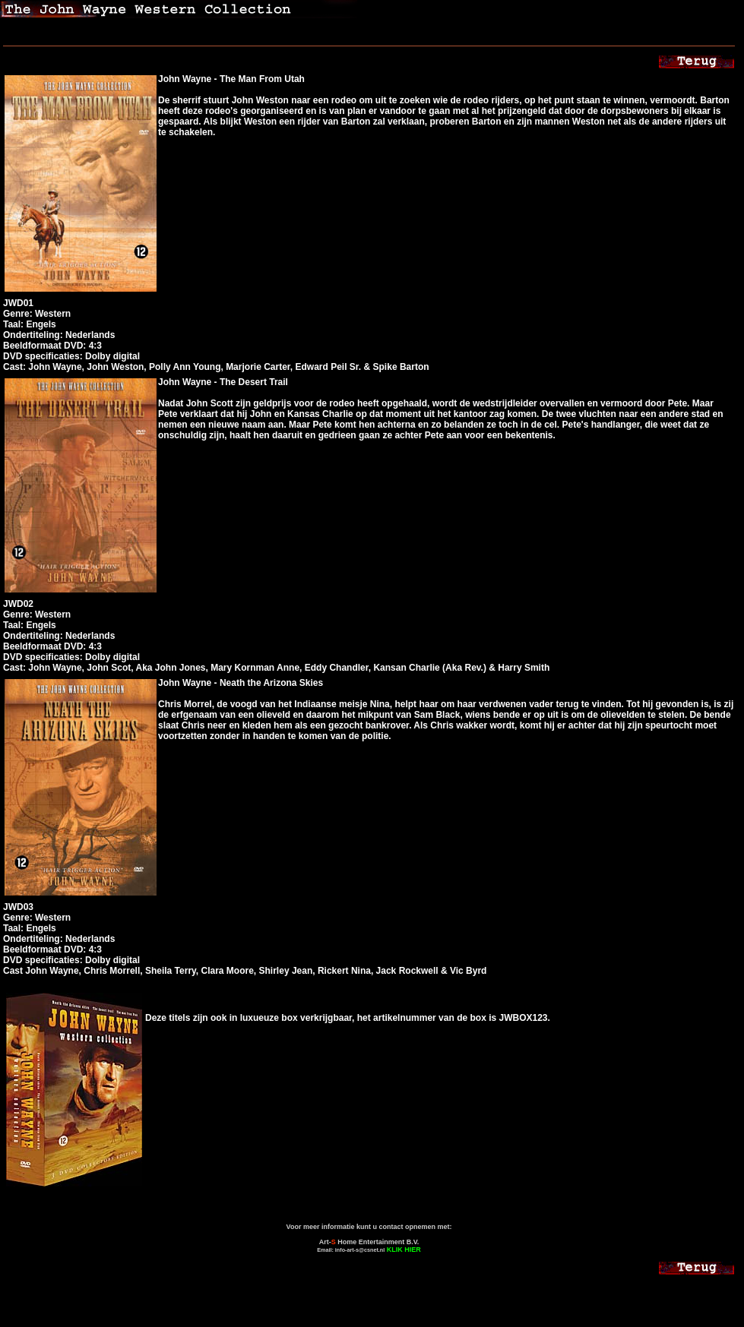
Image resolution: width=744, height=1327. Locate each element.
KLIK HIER (404, 1249)
